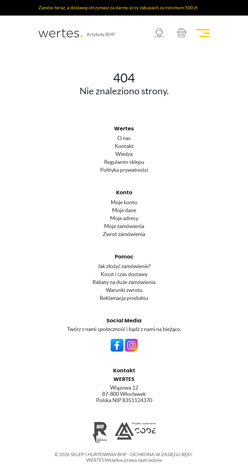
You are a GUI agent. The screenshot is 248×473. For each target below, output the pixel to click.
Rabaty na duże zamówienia (124, 282)
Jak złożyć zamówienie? (124, 266)
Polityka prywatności (124, 170)
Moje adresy (124, 218)
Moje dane (124, 210)
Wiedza (124, 154)
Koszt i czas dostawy (124, 274)
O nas (124, 138)
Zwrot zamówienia (124, 234)
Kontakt (124, 146)
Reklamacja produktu (124, 298)
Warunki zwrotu (124, 290)
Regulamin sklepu (124, 162)
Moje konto (124, 202)
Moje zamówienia (124, 226)
